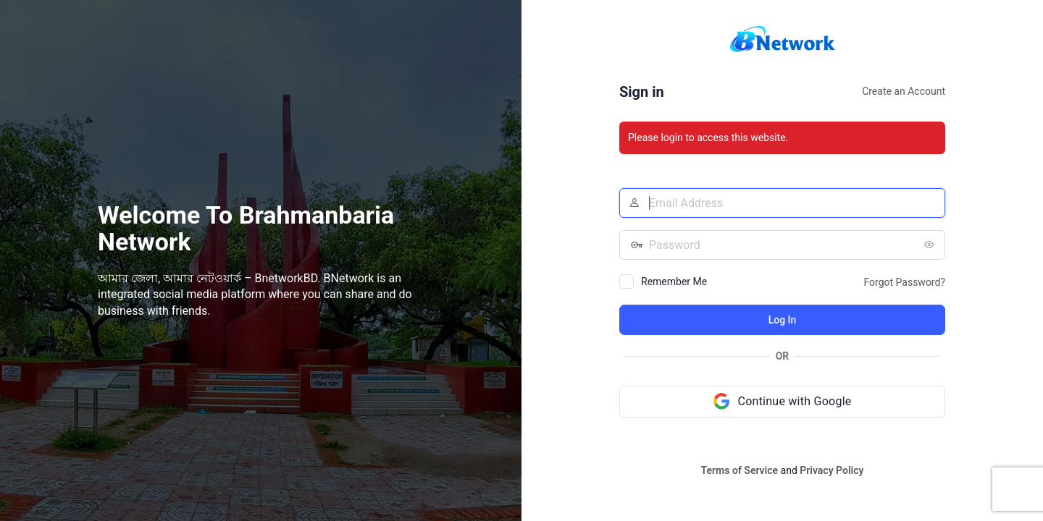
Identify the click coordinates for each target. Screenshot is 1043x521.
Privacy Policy (831, 470)
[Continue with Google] (782, 402)
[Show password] (930, 244)
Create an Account (903, 91)
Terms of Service (739, 470)
